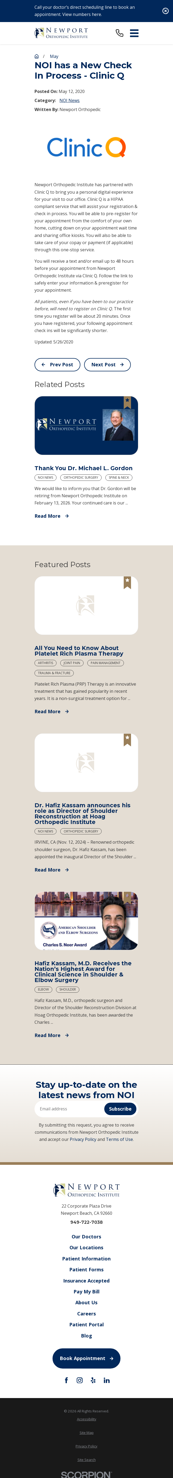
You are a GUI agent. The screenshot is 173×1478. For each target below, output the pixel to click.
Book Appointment (86, 1358)
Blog (86, 1335)
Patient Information (86, 1258)
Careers (86, 1313)
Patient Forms (87, 1270)
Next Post (107, 364)
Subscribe (120, 1109)
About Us (87, 1302)
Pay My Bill (86, 1291)
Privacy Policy (83, 1139)
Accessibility (86, 1419)
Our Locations (86, 1248)
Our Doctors (86, 1236)
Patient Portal (86, 1325)
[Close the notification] (165, 11)
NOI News (69, 100)
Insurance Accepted (86, 1280)
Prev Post (57, 364)
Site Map (87, 1432)
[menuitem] (86, 1419)
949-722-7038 (86, 1222)
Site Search (86, 1459)
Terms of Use (119, 1139)
